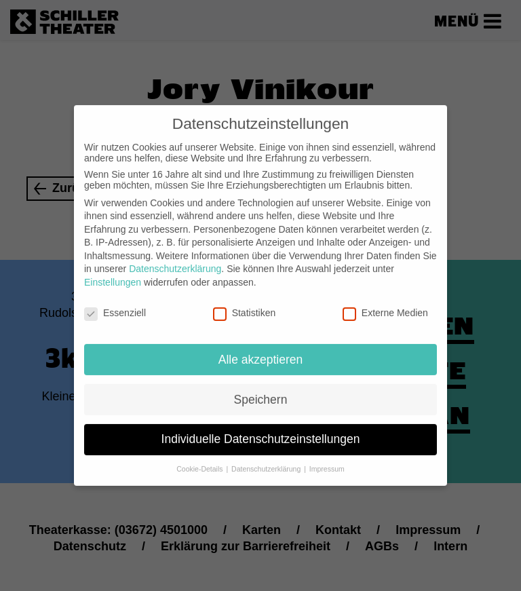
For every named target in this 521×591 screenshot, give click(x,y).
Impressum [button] (327, 458)
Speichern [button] (261, 388)
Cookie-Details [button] (200, 458)
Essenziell (115, 302)
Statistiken (244, 302)
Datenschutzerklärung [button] (267, 458)
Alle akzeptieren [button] (260, 348)
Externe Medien (385, 302)
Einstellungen (112, 271)
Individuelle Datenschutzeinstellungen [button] (260, 428)
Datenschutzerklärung (175, 257)
